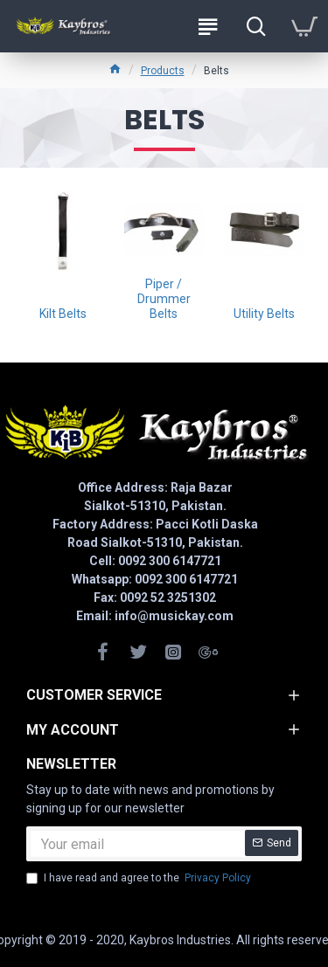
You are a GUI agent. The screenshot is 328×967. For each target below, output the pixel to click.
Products (163, 71)
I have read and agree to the (140, 878)
